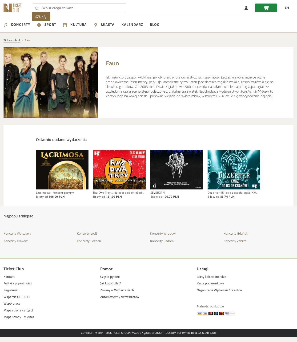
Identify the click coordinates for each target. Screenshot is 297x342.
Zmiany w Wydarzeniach (117, 295)
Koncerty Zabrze (235, 246)
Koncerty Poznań (89, 246)
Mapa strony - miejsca (19, 322)
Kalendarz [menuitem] (132, 24)
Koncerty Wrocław (163, 238)
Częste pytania (110, 281)
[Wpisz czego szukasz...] (37, 8)
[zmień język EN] (285, 8)
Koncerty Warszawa (17, 238)
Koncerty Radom (162, 246)
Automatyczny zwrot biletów (119, 302)
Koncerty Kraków (16, 246)
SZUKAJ (136, 8)
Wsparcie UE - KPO (17, 302)
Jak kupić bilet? (110, 288)
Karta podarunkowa (210, 288)
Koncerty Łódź (87, 238)
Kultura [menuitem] (75, 24)
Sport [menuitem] (46, 24)
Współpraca (12, 308)
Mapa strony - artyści (18, 315)
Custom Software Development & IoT (191, 338)
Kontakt (9, 281)
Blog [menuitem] (154, 24)
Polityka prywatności (18, 288)
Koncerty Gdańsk (236, 238)
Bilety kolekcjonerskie (211, 281)
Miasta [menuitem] (104, 24)
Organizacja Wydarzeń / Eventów (219, 295)
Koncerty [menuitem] (17, 24)
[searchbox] (80, 8)
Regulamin (11, 295)
